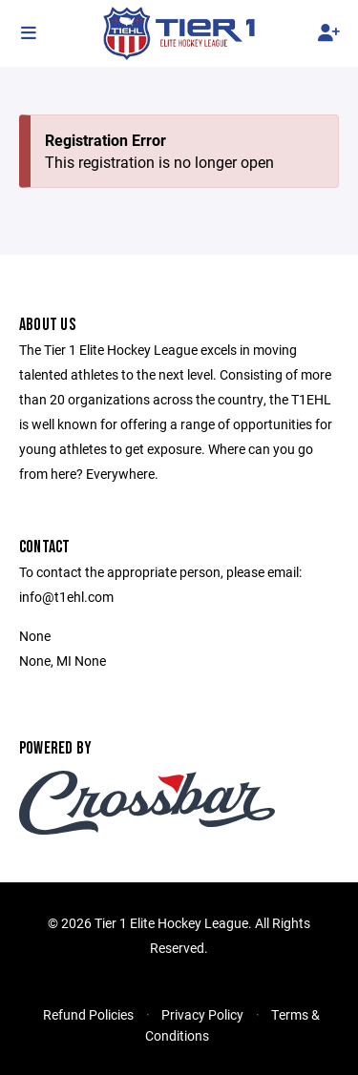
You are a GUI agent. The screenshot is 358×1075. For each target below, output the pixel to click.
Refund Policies (88, 1014)
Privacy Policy (202, 1014)
